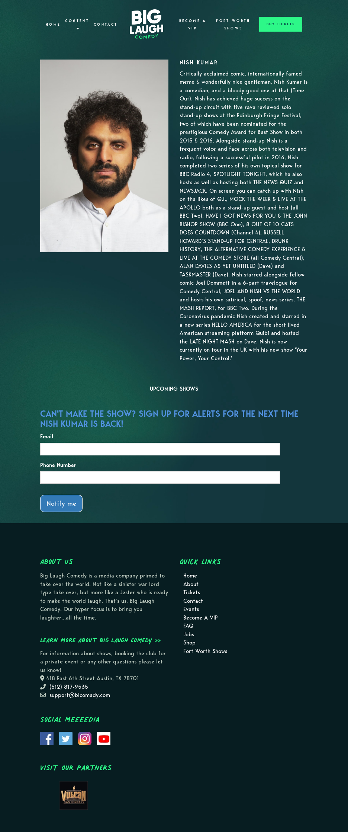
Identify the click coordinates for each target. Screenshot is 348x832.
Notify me (61, 503)
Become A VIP (192, 25)
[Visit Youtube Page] (103, 738)
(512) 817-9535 (68, 687)
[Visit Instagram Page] (84, 738)
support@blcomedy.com (79, 695)
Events (191, 609)
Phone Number (58, 465)
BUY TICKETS (281, 24)
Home (53, 24)
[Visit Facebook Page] (47, 738)
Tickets (191, 592)
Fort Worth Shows (233, 25)
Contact (106, 24)
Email (46, 436)
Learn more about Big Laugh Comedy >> (100, 640)
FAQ (188, 626)
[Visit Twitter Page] (65, 738)
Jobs (188, 634)
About (191, 584)
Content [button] (77, 24)
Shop (189, 642)
